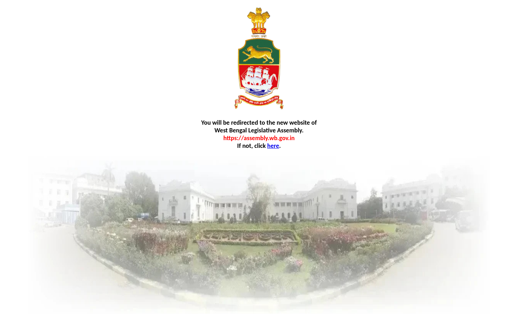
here (273, 146)
